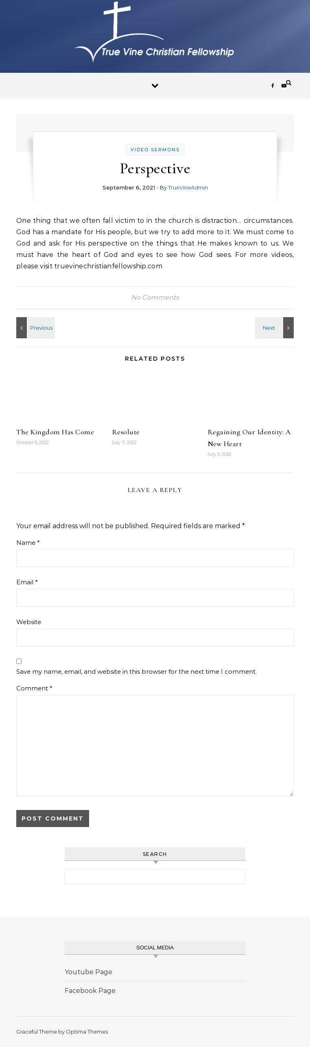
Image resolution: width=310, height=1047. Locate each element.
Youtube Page (88, 972)
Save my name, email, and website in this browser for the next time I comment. (136, 671)
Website (28, 622)
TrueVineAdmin (188, 187)
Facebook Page (90, 991)
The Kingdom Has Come (55, 431)
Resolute (126, 431)
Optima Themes (87, 1031)
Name (28, 542)
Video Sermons (155, 149)
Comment (34, 688)
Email (27, 582)
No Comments (155, 297)
